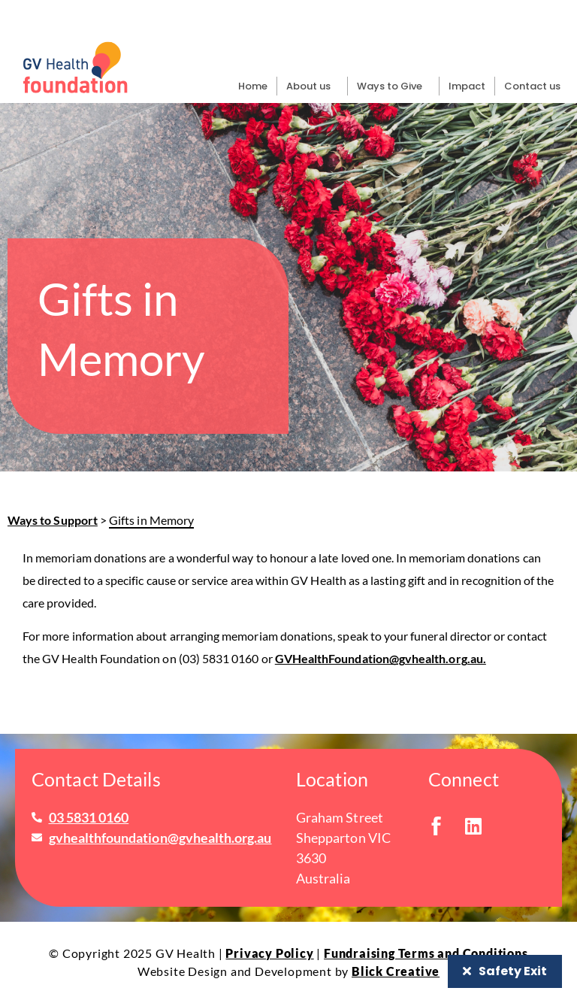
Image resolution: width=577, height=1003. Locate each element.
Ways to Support (53, 520)
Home (252, 86)
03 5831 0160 (89, 817)
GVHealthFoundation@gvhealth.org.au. (380, 658)
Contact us (532, 86)
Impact (467, 86)
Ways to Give (393, 86)
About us (312, 86)
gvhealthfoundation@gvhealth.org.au (160, 837)
